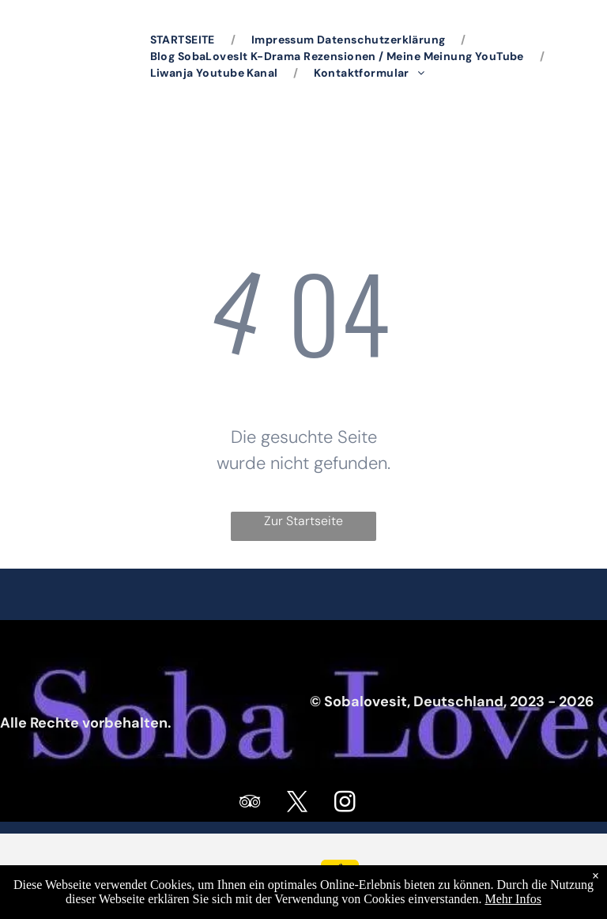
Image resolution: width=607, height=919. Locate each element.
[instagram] (345, 804)
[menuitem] (185, 40)
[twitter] (298, 804)
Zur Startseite (303, 520)
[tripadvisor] (250, 804)
